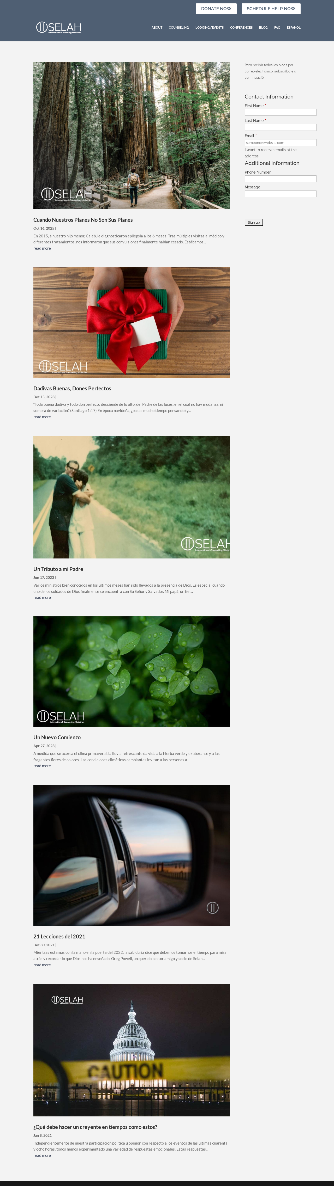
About (157, 27)
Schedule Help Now (271, 8)
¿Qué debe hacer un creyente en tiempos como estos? (95, 1127)
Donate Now (216, 8)
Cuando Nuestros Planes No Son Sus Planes (83, 220)
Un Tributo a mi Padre (58, 569)
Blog (263, 27)
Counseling (179, 27)
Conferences (241, 27)
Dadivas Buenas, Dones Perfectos (72, 388)
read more (42, 248)
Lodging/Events (209, 27)
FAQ (277, 27)
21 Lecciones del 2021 (59, 936)
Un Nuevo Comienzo (57, 737)
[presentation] (284, 208)
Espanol (294, 27)
